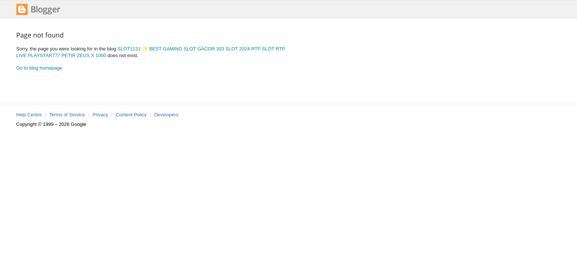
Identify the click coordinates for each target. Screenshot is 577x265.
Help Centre (29, 114)
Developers (166, 114)
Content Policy (131, 114)
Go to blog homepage (39, 68)
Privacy (100, 114)
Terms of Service (67, 114)
